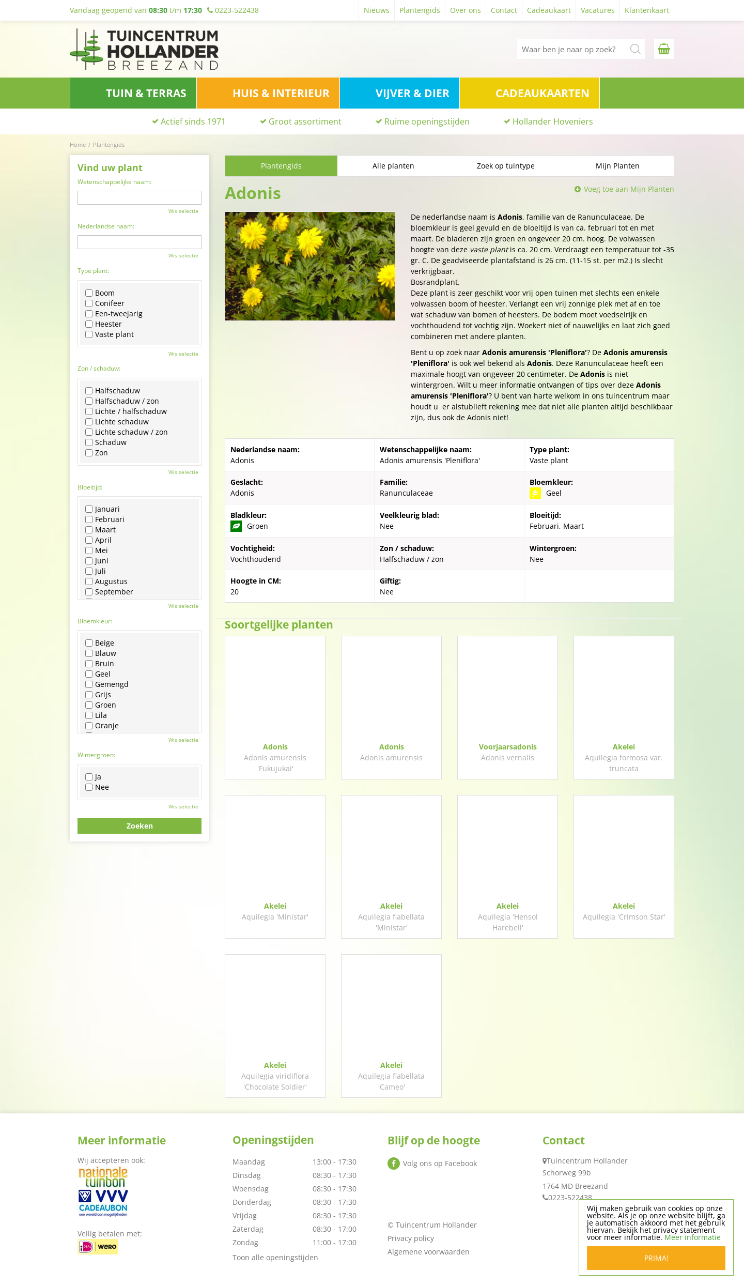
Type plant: (93, 270)
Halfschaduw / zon (122, 401)
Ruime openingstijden (427, 121)
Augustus (106, 581)
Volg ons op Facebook (440, 1163)
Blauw (100, 653)
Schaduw (106, 442)
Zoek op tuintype (506, 166)
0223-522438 (570, 1197)
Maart (100, 529)
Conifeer (105, 303)
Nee (97, 787)
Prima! (656, 1258)
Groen (100, 705)
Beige (99, 643)
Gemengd (107, 684)
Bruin (99, 663)
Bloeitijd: (90, 487)
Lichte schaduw (117, 421)
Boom (100, 293)
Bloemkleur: (95, 621)
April (98, 540)
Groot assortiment (305, 121)
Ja (93, 776)
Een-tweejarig (114, 313)
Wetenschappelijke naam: (114, 181)
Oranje (102, 725)
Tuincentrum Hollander (587, 1161)
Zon (96, 452)
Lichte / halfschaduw (126, 411)
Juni (97, 560)
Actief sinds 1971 (193, 121)
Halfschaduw (112, 390)
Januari (102, 509)
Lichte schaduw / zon (126, 432)
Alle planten (393, 166)
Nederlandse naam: (106, 226)
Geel (98, 674)
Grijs (98, 694)
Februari (105, 519)
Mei (96, 550)
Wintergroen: (96, 755)
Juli (95, 571)
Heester (103, 324)
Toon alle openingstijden (275, 1257)
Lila (96, 715)
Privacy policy (411, 1238)
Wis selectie (183, 211)
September (109, 591)
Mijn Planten (618, 166)
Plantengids (281, 166)
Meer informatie (692, 1237)
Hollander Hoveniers (553, 121)
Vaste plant (109, 334)
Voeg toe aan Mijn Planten (629, 189)
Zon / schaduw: (99, 368)
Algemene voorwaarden (429, 1252)
